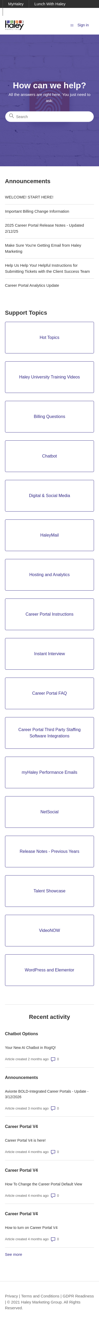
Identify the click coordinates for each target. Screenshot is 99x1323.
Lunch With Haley (49, 4)
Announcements (21, 1077)
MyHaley (15, 4)
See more (13, 1254)
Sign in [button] (83, 25)
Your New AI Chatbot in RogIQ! (30, 1047)
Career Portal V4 (21, 1126)
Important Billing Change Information (37, 211)
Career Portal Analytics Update (32, 285)
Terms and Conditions (40, 1296)
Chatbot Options (21, 1034)
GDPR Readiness (78, 1296)
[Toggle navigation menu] (72, 25)
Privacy (11, 1296)
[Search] (49, 116)
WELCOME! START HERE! (29, 197)
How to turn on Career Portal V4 (31, 1227)
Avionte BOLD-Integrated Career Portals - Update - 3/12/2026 (46, 1094)
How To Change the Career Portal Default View (43, 1184)
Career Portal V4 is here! (25, 1140)
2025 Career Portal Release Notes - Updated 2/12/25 (44, 228)
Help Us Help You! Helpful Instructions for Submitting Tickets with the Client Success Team (47, 268)
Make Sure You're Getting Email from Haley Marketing (43, 248)
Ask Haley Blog (21, 11)
